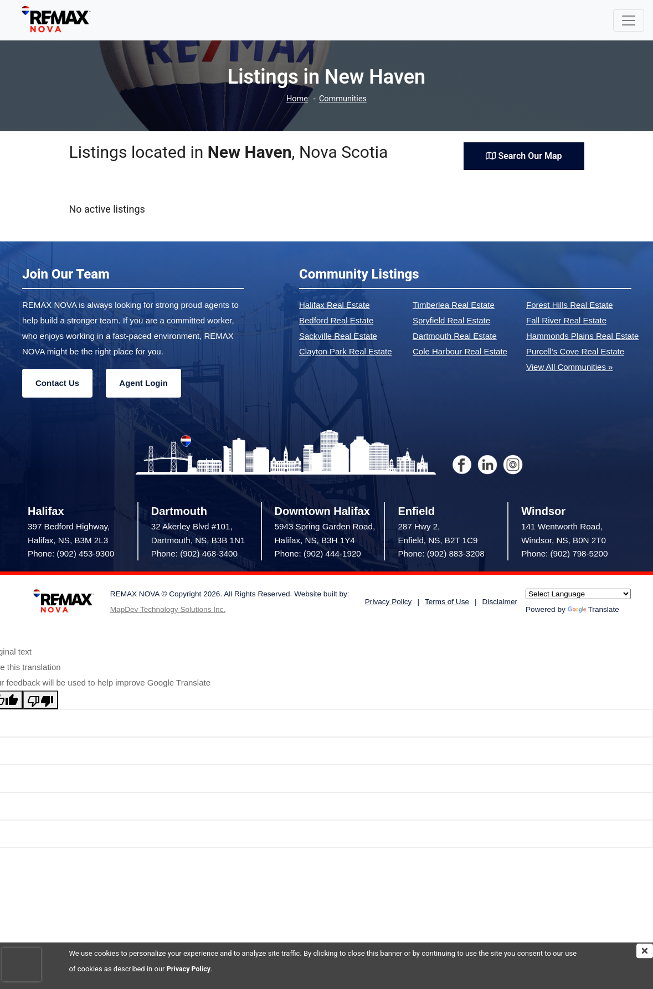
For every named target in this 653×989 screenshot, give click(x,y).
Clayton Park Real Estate (345, 351)
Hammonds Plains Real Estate (582, 336)
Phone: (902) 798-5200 (564, 553)
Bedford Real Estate (336, 320)
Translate (593, 609)
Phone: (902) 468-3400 (194, 553)
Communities (343, 99)
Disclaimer (499, 601)
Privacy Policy (189, 969)
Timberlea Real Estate (454, 305)
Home (296, 99)
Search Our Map (524, 155)
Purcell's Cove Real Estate (575, 351)
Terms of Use (447, 601)
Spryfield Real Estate (451, 320)
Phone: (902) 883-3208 (441, 553)
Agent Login (143, 383)
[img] (644, 950)
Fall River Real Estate (566, 320)
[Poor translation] (40, 700)
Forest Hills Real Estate (569, 305)
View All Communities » (569, 367)
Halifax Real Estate (334, 305)
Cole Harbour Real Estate (460, 351)
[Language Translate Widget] (578, 594)
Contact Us (57, 383)
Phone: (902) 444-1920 (318, 553)
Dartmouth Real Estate (455, 336)
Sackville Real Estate (338, 336)
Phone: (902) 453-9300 (71, 553)
